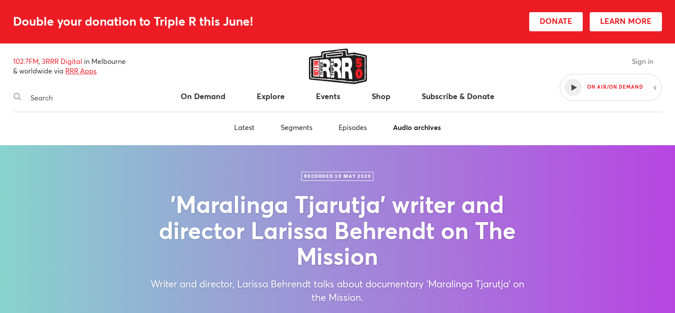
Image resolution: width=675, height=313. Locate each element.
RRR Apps (81, 70)
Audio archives (417, 127)
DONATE (556, 21)
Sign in (642, 61)
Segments (296, 127)
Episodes (353, 127)
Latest (244, 127)
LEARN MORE (625, 21)
